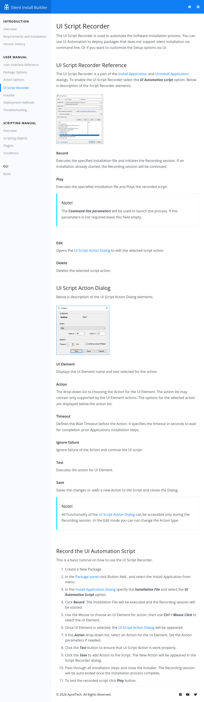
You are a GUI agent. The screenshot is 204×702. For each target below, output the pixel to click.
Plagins (8, 146)
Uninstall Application (172, 73)
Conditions (11, 153)
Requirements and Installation (24, 36)
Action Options (13, 80)
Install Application (132, 73)
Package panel (87, 576)
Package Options (15, 72)
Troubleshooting (15, 110)
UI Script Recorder (16, 88)
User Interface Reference (21, 65)
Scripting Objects (15, 138)
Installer (9, 95)
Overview (10, 29)
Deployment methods (18, 102)
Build (7, 174)
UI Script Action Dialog (92, 250)
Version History (14, 44)
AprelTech (74, 694)
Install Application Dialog (95, 589)
